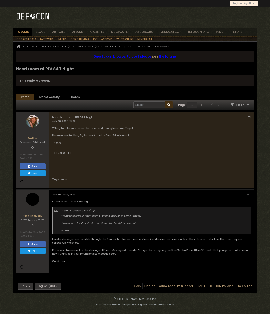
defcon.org (143, 32)
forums (22, 32)
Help (137, 286)
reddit (221, 32)
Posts (25, 97)
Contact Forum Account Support (168, 286)
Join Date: (26, 154)
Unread (61, 39)
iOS (95, 39)
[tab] (25, 97)
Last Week (46, 39)
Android (106, 39)
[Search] (153, 104)
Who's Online (124, 39)
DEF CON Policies (221, 286)
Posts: (24, 158)
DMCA (201, 286)
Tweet (32, 173)
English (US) (47, 286)
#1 (249, 117)
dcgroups (119, 32)
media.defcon (170, 32)
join (155, 56)
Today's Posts (26, 39)
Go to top (244, 286)
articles (58, 32)
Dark (25, 286)
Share (32, 166)
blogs (40, 32)
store (237, 32)
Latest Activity (49, 97)
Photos (74, 97)
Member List (144, 39)
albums (77, 32)
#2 (249, 194)
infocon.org (198, 32)
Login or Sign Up (244, 3)
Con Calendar (79, 39)
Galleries (97, 32)
